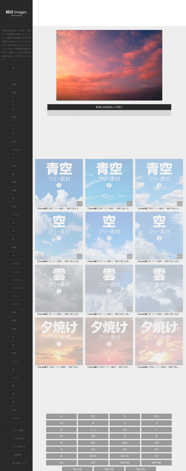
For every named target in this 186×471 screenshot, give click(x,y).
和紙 (14, 182)
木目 (14, 166)
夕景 (61, 423)
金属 (14, 190)
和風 (93, 436)
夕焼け (156, 416)
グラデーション (18, 288)
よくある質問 (17, 439)
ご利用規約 (17, 455)
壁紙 (14, 321)
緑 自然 (93, 456)
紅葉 (125, 429)
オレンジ (16, 361)
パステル (16, 418)
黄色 (14, 353)
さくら (93, 429)
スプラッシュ (17, 280)
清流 (125, 449)
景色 (61, 463)
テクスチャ (17, 150)
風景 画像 (156, 463)
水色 (14, 410)
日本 (156, 456)
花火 (61, 436)
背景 (14, 312)
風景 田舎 (124, 463)
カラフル (16, 264)
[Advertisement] (109, 13)
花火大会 (125, 456)
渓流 (93, 449)
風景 (93, 463)
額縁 (14, 247)
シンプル (16, 272)
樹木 (156, 449)
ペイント (16, 304)
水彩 (14, 207)
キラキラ (16, 215)
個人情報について (19, 463)
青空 (25, 38)
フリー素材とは (18, 447)
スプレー (16, 296)
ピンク (15, 378)
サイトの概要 (17, 430)
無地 (14, 329)
